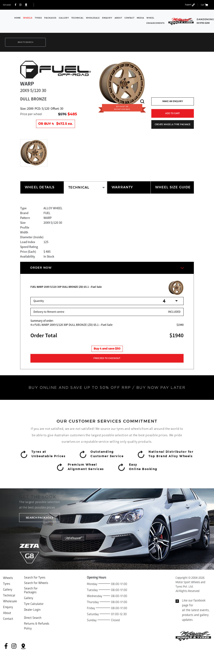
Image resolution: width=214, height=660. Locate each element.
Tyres (38, 18)
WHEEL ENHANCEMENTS (155, 20)
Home (17, 18)
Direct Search (32, 617)
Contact (129, 18)
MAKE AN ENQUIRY (172, 101)
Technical (77, 18)
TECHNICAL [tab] (78, 187)
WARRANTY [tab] (122, 187)
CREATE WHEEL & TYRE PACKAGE (172, 124)
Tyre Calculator (34, 603)
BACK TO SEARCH (25, 42)
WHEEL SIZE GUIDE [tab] (173, 187)
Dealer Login (32, 609)
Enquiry (107, 18)
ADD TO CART (172, 113)
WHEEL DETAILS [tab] (40, 187)
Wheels (27, 18)
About (118, 18)
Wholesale (93, 18)
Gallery (64, 18)
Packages (50, 18)
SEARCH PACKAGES (39, 517)
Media (140, 18)
